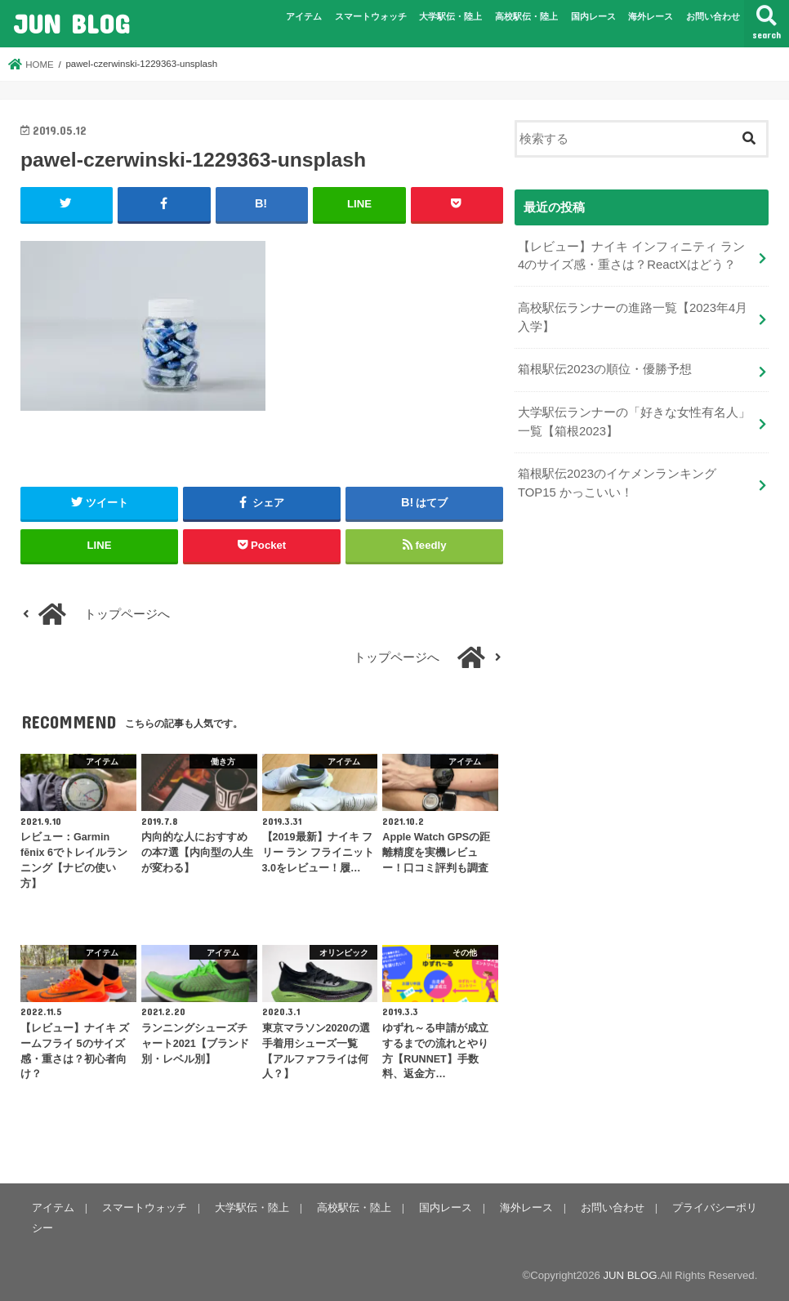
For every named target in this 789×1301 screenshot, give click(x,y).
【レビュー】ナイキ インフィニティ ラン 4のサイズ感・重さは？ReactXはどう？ (631, 255)
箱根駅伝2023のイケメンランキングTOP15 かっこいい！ (617, 482)
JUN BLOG (71, 23)
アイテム (304, 16)
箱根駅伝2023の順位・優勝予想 (605, 369)
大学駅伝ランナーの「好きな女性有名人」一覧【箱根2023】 (634, 421)
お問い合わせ (713, 16)
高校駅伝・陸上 (526, 16)
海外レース (650, 16)
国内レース (593, 16)
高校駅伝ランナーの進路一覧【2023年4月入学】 (632, 316)
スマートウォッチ (371, 16)
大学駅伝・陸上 (450, 16)
